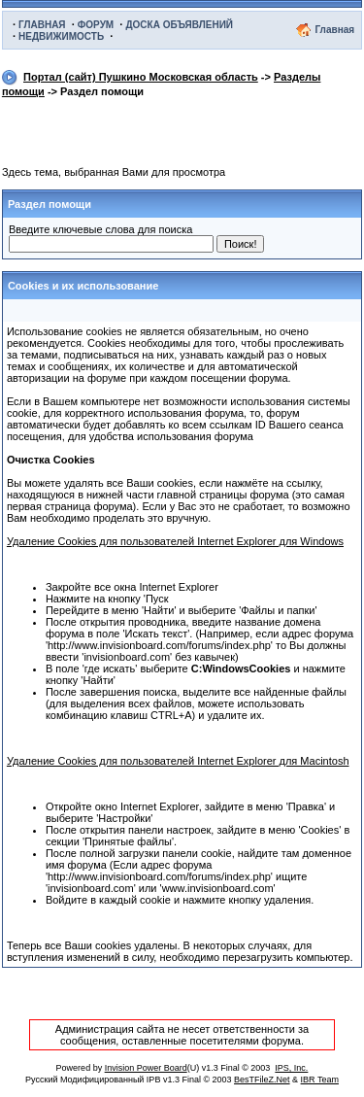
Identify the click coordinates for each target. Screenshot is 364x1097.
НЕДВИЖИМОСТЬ (61, 36)
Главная (334, 29)
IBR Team (320, 1079)
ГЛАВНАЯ (42, 24)
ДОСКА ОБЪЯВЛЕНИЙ (179, 24)
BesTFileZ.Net (262, 1079)
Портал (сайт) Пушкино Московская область (140, 77)
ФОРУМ (96, 24)
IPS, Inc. (291, 1068)
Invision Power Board (146, 1068)
